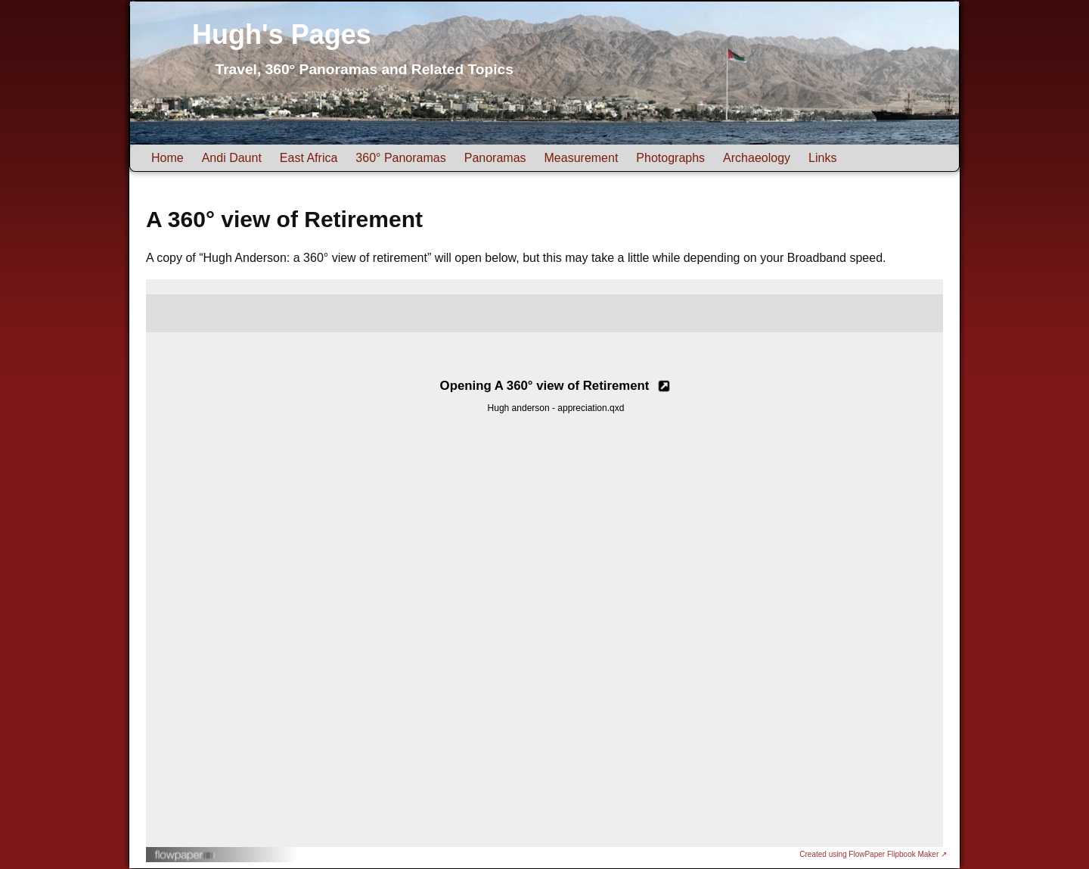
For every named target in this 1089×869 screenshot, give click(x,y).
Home (167, 157)
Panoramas (495, 157)
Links (822, 157)
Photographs (670, 157)
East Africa (308, 157)
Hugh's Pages (281, 34)
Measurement (581, 157)
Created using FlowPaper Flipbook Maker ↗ (873, 854)
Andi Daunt (232, 157)
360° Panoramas (400, 157)
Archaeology (756, 157)
